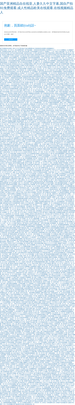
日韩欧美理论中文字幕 (19, 249)
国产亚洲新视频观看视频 (38, 261)
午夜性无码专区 (31, 274)
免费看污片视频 (44, 356)
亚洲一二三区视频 (22, 275)
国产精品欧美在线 (34, 221)
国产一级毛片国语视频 (43, 223)
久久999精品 (34, 59)
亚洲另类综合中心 (59, 360)
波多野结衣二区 (9, 214)
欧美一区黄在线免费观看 (27, 149)
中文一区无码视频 (8, 404)
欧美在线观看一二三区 (53, 291)
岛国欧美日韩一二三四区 (13, 241)
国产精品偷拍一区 (18, 226)
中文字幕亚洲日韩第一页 (46, 252)
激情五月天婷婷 (25, 385)
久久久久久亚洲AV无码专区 (25, 152)
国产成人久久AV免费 (35, 67)
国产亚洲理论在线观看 (6, 313)
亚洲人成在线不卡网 (53, 232)
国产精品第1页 (25, 145)
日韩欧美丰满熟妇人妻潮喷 (7, 333)
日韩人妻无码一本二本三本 (50, 224)
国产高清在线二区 (10, 350)
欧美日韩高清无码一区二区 (15, 158)
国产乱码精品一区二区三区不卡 (50, 170)
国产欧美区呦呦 (13, 394)
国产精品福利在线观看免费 (27, 326)
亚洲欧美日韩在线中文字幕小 (43, 334)
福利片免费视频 (38, 268)
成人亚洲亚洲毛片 (69, 325)
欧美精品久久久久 (51, 50)
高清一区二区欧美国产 (24, 183)
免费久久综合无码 (51, 144)
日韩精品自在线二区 (38, 85)
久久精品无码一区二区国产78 (29, 220)
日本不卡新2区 (54, 305)
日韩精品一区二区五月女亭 (50, 280)
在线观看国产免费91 (35, 266)
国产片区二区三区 (27, 328)
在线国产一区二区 (58, 176)
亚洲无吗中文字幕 (27, 166)
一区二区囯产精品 (45, 57)
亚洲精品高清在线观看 (66, 362)
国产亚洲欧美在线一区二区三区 (47, 167)
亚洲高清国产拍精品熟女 (33, 164)
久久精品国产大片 (12, 180)
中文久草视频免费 (65, 172)
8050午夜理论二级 (20, 333)
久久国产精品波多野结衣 (62, 319)
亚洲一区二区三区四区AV (64, 130)
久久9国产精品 (15, 277)
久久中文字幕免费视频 (42, 274)
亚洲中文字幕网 (50, 119)
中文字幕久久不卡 (68, 384)
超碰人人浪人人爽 (40, 207)
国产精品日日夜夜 (29, 54)
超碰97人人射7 (56, 197)
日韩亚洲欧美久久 (54, 187)
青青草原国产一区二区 (18, 254)
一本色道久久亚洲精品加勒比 (59, 121)
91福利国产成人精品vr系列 (58, 226)
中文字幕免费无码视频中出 (59, 87)
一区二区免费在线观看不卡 (39, 396)
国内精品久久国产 (65, 56)
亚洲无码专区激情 (35, 56)
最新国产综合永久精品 (23, 221)
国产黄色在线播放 (45, 209)
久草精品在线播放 (10, 187)
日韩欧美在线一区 (21, 102)
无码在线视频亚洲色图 (14, 60)
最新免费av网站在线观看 (17, 300)
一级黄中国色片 (25, 237)
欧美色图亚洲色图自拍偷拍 (56, 306)
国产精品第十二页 (38, 299)
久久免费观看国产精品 (15, 385)
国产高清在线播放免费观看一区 (12, 145)
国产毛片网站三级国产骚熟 (46, 398)
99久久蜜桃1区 (6, 289)
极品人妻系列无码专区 (41, 130)
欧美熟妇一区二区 (6, 390)
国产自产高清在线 (69, 125)
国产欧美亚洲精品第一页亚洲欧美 (23, 206)
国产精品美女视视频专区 (6, 139)
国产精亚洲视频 (24, 241)
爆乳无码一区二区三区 (57, 263)
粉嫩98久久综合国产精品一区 (31, 362)
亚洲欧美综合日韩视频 (14, 115)
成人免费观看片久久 (16, 138)
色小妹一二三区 (54, 113)
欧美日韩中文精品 (47, 268)
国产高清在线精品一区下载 (30, 296)
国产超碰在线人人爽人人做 (28, 127)
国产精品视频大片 (63, 189)
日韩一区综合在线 (69, 155)
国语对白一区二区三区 (24, 67)
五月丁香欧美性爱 (33, 232)
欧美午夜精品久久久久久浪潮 (15, 125)
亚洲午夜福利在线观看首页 (16, 280)
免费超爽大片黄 (60, 246)
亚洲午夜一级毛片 (68, 255)
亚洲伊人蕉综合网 (26, 261)
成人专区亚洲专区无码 (69, 133)
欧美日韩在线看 (13, 244)
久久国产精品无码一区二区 (51, 108)
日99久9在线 (35, 263)
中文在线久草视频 (30, 141)
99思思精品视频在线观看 (41, 347)
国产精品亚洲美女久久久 (40, 279)
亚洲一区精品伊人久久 (30, 272)
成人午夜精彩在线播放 (64, 379)
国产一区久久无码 (58, 200)
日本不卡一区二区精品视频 (43, 387)
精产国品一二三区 (37, 204)
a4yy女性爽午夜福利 (13, 232)
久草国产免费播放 (9, 217)
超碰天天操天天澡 (28, 257)
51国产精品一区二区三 (54, 172)
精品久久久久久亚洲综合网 (60, 215)
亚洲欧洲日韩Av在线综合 (35, 241)
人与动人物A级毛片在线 (10, 291)
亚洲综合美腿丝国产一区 (52, 373)
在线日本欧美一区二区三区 (10, 152)
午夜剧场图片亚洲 (27, 118)
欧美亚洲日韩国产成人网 (30, 217)
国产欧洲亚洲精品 (50, 77)
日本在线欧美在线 (9, 339)
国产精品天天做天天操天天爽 (42, 255)
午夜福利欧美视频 (18, 288)
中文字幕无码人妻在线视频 (65, 221)
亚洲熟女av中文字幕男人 (57, 186)
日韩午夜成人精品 (30, 309)
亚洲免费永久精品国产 (6, 360)
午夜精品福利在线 (19, 339)
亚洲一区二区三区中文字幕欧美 (17, 207)
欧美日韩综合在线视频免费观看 (10, 88)
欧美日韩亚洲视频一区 (27, 108)
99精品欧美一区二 (19, 316)
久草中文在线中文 (40, 319)
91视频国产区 (14, 364)
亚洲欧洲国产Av (4, 251)
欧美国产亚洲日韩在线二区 (7, 136)
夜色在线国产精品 (63, 305)
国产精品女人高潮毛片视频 (30, 223)
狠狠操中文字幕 (27, 138)
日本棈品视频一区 (23, 283)
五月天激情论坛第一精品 (39, 206)
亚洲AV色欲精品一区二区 (25, 88)
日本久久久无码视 (47, 382)
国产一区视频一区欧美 (52, 64)
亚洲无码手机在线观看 (8, 316)
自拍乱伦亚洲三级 (55, 269)
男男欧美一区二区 (55, 96)
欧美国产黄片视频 (49, 391)
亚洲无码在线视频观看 (34, 57)
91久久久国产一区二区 (29, 133)
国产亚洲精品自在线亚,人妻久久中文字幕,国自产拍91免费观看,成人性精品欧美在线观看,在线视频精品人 (36, 8)
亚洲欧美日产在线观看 (56, 255)
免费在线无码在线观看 (10, 190)
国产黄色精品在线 (35, 132)
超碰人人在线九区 (45, 248)
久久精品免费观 (4, 135)
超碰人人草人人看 (11, 98)
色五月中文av (58, 391)
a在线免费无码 (42, 81)
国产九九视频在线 (50, 385)
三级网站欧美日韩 (50, 115)
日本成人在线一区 (7, 303)
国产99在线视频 (39, 399)
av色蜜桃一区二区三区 (8, 212)
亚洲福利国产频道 (7, 371)
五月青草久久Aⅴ (27, 195)
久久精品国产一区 (34, 237)
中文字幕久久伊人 (13, 135)
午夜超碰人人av (32, 283)
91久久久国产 (9, 226)
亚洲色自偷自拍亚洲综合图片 (45, 351)
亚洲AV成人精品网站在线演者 (61, 398)
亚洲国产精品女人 (9, 308)
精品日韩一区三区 (50, 94)
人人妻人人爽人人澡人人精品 (37, 136)
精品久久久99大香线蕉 (45, 263)
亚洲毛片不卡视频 (20, 141)
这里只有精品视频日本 (6, 144)
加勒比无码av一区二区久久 (7, 50)
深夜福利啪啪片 (49, 141)
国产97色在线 (17, 139)
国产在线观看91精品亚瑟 (41, 271)
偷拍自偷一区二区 (27, 200)
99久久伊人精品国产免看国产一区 (15, 161)
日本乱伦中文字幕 (19, 54)
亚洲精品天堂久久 (50, 333)
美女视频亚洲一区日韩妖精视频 (31, 360)
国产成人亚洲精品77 (61, 198)
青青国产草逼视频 (63, 163)
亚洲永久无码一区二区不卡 (28, 354)
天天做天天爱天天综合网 (33, 303)
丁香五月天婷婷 (55, 362)
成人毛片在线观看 (69, 138)
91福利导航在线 (36, 107)
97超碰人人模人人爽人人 (52, 283)
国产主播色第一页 (35, 305)
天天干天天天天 (32, 394)
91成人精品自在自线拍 (51, 54)
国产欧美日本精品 (46, 76)
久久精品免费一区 (68, 176)
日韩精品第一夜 (58, 323)
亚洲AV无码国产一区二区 (24, 116)
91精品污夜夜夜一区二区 (26, 84)
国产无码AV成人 (39, 90)
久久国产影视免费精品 (15, 294)
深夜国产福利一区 (10, 268)
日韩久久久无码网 (48, 142)
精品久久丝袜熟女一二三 (49, 105)
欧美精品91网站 (14, 68)
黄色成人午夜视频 (67, 391)
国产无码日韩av (30, 207)
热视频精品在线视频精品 (48, 98)
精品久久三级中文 (56, 343)
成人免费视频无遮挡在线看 (51, 390)
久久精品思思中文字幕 (10, 70)
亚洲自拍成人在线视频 (46, 79)
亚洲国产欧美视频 (37, 87)
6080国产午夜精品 (5, 364)
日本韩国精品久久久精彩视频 (66, 173)
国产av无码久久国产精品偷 (37, 240)
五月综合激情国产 (15, 56)
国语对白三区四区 (27, 396)
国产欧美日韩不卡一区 (18, 144)
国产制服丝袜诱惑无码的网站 (13, 285)
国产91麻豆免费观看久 (55, 356)
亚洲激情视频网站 (57, 71)
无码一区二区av (57, 85)
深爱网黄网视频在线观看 (9, 402)
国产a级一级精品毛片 (52, 193)
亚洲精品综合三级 (29, 161)
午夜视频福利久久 (62, 320)
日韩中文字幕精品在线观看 (40, 172)
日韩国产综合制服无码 (62, 402)
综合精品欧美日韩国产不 (64, 280)
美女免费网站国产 (19, 50)
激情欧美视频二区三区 (24, 59)
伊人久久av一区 (40, 244)
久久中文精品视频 (19, 217)
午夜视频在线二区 (17, 360)
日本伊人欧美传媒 (19, 398)
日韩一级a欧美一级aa (65, 67)
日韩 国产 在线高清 (38, 158)
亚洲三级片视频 (32, 229)
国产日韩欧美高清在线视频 (41, 257)
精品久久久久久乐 (24, 81)
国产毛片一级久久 (41, 330)
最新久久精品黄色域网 (56, 184)
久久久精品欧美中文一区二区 (30, 155)
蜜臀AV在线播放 (53, 257)
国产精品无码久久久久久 (29, 238)
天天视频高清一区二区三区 (62, 204)
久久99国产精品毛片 (16, 223)
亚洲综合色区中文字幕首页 (46, 82)
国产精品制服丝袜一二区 (61, 107)
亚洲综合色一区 (13, 204)
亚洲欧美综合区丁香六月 (24, 107)
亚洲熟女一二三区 (49, 51)
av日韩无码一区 (65, 348)
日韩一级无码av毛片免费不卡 (60, 268)
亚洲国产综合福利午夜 (31, 322)
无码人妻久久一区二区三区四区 (8, 175)
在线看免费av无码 (43, 232)
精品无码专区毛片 (63, 158)
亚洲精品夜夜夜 (34, 145)
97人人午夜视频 (29, 268)
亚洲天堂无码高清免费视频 (15, 328)
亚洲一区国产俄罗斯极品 (61, 91)
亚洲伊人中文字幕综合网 (27, 203)
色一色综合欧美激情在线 (18, 167)
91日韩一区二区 (15, 305)
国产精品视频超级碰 (22, 224)
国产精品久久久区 (10, 192)
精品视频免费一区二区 (23, 121)
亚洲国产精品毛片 (6, 323)
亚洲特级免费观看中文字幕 (16, 257)
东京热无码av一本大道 (66, 393)
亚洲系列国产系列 (49, 260)
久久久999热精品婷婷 (67, 275)
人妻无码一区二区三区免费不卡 (32, 125)
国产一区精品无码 (15, 210)
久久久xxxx (51, 337)
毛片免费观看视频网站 (39, 91)
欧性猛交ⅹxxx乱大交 (17, 64)
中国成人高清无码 (36, 116)
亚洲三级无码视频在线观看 (29, 139)
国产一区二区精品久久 (68, 57)
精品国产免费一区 (46, 186)
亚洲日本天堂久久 (30, 190)
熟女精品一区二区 (68, 326)
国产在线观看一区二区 (40, 84)
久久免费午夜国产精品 (17, 87)
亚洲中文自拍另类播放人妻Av (55, 145)
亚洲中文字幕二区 (43, 265)
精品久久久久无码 (9, 181)
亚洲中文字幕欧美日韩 (24, 184)
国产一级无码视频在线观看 (58, 248)
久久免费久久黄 (46, 371)
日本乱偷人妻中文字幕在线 (52, 214)
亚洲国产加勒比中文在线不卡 (39, 189)
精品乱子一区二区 (31, 235)
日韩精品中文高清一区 (36, 105)
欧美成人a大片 (32, 297)
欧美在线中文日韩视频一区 (56, 237)
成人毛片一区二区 (42, 68)
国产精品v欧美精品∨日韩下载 (13, 71)
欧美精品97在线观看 (46, 197)
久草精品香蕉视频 (41, 139)
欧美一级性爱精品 (37, 210)
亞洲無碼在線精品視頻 (61, 119)
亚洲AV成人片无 (18, 111)
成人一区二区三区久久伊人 (53, 217)
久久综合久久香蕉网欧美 (54, 322)
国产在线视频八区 (45, 180)
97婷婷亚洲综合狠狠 (34, 197)
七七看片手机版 (39, 254)
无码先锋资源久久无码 (38, 200)
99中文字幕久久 (60, 261)
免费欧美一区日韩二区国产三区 (35, 323)
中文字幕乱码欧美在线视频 (64, 159)
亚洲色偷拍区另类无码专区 (60, 203)
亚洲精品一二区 (58, 394)
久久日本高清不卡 (17, 113)
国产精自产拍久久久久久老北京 (41, 150)
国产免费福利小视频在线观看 (42, 149)
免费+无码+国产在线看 (39, 64)
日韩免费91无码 (51, 402)
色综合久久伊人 (21, 190)
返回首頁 (11, 39)
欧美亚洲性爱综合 (54, 309)
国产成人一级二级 (4, 104)
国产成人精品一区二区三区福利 (32, 186)
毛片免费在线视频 (35, 231)
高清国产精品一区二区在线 (26, 279)
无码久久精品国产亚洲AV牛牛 (44, 286)
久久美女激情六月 (18, 311)
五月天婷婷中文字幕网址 (41, 326)
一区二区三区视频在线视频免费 (50, 102)
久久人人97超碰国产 (48, 251)
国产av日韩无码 (18, 181)
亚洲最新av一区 (23, 388)
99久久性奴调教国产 (51, 330)
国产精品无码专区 (59, 141)
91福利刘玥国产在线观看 (47, 138)
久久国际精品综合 (12, 62)
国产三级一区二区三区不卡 (42, 163)
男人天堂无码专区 (27, 172)
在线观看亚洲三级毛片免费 (25, 364)
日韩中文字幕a (19, 192)
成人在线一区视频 (36, 277)
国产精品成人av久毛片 (62, 218)
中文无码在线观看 (51, 159)
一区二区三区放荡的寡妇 (48, 218)
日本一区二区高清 (54, 190)
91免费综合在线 (6, 87)
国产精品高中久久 (58, 142)
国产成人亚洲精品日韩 (16, 306)
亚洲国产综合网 (24, 65)
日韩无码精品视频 (38, 243)
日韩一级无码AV (42, 198)
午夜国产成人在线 (49, 178)
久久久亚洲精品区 (45, 305)
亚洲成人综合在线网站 (59, 299)
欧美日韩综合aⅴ (33, 198)
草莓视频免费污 (59, 231)
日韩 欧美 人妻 (40, 192)
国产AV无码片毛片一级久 (15, 393)
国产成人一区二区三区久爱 (11, 124)
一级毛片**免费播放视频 (8, 309)
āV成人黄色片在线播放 (30, 192)
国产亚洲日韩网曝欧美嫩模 (9, 121)
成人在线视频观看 (22, 57)
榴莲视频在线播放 (68, 237)
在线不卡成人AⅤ (39, 391)
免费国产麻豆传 (46, 227)
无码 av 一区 (36, 152)
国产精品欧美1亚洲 (65, 136)
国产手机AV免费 (27, 308)
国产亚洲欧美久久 (51, 195)
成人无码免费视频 (27, 158)
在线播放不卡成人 (32, 68)
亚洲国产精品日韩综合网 (18, 101)
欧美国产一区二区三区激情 (27, 73)
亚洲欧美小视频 (57, 234)
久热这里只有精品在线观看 (22, 136)
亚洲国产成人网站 (42, 296)
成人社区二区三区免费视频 (14, 220)
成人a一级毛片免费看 (62, 116)
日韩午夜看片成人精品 (50, 399)
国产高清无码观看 (67, 111)
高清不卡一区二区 (11, 374)
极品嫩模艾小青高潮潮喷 (10, 85)
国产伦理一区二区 (17, 351)
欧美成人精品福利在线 (62, 68)
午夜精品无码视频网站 (17, 401)
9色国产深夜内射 (55, 387)
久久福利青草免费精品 (63, 192)
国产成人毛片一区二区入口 (42, 345)
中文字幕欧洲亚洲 (41, 300)
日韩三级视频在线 (16, 396)
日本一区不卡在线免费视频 (10, 275)
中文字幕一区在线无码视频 (49, 116)
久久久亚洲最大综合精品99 (24, 374)
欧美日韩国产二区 (64, 266)
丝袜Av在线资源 (11, 141)
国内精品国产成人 (18, 74)
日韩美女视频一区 (52, 342)
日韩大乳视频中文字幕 (16, 340)
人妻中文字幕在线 (12, 258)
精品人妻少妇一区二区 (8, 274)
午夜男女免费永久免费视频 (14, 193)
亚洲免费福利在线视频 (49, 62)
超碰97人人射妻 (43, 337)
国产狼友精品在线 (13, 81)
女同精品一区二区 (67, 241)
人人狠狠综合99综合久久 (16, 186)
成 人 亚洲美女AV (35, 246)
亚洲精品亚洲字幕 (63, 181)
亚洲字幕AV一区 (57, 282)
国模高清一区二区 (55, 285)
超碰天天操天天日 (25, 122)
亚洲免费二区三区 (35, 184)
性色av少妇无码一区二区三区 (35, 147)
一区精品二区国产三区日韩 (48, 107)
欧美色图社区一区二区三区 (64, 195)
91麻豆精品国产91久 (56, 57)
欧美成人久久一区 (44, 221)
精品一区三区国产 (37, 308)
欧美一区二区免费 (7, 142)
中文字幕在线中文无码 (66, 373)
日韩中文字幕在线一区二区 (12, 248)
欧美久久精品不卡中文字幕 (36, 260)
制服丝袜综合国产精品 (8, 176)
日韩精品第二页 (33, 104)
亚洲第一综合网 (48, 85)
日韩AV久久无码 (51, 68)
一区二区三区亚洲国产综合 (25, 204)
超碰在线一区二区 (58, 82)
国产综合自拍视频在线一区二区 (40, 306)
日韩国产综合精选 (24, 305)
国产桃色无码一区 (38, 390)
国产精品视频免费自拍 (60, 178)
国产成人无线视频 (11, 348)
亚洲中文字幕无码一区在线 (25, 85)
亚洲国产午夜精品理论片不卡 (30, 340)
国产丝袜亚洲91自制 (26, 282)
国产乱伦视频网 (13, 183)
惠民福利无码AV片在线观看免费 (11, 203)
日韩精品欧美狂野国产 (49, 331)
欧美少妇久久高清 (59, 125)
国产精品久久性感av (17, 255)
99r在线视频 (8, 159)
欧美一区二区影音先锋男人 (17, 365)
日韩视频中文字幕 (42, 370)
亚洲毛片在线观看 (44, 187)
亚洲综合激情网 (41, 283)
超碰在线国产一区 (51, 166)
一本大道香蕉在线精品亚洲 (27, 336)
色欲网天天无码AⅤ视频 (16, 362)
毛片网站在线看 (8, 322)
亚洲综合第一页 (43, 145)
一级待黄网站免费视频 (42, 101)
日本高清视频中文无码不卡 (37, 51)
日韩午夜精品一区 (37, 234)
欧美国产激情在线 (21, 227)
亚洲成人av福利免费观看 (61, 93)
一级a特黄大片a (23, 135)
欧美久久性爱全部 (57, 210)
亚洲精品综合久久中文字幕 (65, 339)
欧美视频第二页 (54, 223)
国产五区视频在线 (11, 102)
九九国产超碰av (6, 99)
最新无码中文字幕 (16, 325)
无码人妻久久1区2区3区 (54, 274)
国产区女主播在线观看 (23, 343)
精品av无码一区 (24, 173)
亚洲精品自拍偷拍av (37, 251)
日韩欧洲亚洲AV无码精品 (57, 164)
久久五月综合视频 (29, 254)
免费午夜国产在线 (45, 292)
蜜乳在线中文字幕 (69, 251)
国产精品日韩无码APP (57, 122)
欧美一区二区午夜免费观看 (47, 231)
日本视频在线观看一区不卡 (25, 367)
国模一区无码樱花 (50, 261)
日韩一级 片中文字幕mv (20, 212)
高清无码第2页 (6, 362)
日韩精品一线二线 (43, 340)
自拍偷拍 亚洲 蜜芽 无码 (53, 238)
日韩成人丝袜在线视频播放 (35, 224)
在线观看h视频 (52, 296)
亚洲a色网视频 (54, 379)
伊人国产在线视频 (61, 105)
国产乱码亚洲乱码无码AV (45, 71)
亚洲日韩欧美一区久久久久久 (21, 170)
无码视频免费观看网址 (63, 224)
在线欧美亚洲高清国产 (10, 231)
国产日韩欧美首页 (7, 265)
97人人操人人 (68, 381)
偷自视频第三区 (68, 235)
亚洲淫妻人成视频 (12, 93)
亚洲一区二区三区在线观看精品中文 (52, 241)
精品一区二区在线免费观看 (34, 227)
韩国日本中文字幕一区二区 (11, 317)
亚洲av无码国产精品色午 (51, 240)
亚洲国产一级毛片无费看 (67, 169)
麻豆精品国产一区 (26, 94)
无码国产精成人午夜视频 (61, 110)
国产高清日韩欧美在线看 (16, 53)
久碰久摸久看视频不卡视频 (55, 133)
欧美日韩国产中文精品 (14, 132)
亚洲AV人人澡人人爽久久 (50, 339)
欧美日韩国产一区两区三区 (53, 206)
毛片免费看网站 (52, 60)
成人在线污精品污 (15, 353)
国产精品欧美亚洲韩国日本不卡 (26, 130)
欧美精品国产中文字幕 (57, 235)
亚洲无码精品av (53, 288)
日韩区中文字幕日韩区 (50, 365)
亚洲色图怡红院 (44, 237)
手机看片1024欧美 (50, 74)
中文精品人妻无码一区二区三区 (50, 67)
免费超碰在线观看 (51, 65)
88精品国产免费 (33, 357)
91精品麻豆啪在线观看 (33, 252)
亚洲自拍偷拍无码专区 (18, 201)
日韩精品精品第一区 (17, 118)
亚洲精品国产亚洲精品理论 (35, 382)
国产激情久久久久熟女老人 (26, 377)
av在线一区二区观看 (53, 279)
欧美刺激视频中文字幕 (61, 333)
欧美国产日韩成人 (48, 323)
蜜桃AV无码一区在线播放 (30, 111)
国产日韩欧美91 (40, 127)
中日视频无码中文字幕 (25, 128)
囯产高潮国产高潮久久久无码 (52, 169)
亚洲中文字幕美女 (9, 111)
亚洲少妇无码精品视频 (64, 390)
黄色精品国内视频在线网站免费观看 (31, 76)
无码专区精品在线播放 (14, 336)
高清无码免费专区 (10, 399)
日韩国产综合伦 (60, 65)
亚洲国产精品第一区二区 (31, 82)
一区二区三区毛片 (52, 73)
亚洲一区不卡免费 (52, 289)
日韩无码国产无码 (29, 347)
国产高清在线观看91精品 (9, 337)
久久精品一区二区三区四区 (9, 221)
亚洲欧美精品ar (6, 300)
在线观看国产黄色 (36, 98)
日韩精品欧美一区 (55, 292)
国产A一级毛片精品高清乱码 (58, 180)
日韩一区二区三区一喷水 (39, 166)
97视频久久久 (53, 150)
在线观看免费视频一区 (21, 215)
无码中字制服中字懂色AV (6, 288)
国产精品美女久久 (22, 382)
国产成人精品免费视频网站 (58, 153)
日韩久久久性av (49, 200)
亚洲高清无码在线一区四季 (18, 286)
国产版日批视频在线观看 (62, 167)
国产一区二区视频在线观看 (53, 314)
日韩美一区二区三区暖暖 (31, 201)
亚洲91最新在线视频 (16, 155)
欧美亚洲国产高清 (12, 67)
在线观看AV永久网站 (38, 74)
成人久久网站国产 (10, 370)
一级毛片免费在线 (60, 62)
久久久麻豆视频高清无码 (52, 300)
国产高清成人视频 (68, 184)
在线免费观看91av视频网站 (45, 368)
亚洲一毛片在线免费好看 (53, 272)
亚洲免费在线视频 (34, 379)
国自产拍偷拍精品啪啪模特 (28, 353)
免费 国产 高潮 (26, 105)
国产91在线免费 (55, 266)
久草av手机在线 (47, 343)
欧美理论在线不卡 (45, 153)
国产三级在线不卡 (62, 364)
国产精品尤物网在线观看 (65, 309)
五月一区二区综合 (38, 294)
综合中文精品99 (20, 268)
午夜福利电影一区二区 (43, 70)
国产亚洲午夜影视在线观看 (64, 54)
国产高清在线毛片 (37, 128)
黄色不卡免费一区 (29, 163)
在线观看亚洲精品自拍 (44, 201)
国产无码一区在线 (16, 51)
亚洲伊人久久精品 (35, 122)
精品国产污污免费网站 (40, 317)
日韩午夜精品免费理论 (59, 118)
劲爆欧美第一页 (47, 308)
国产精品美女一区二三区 (31, 398)
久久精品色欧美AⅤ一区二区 (39, 193)
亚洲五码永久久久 (69, 164)
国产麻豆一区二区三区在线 (37, 115)
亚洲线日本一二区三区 (10, 334)
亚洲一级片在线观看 (65, 291)
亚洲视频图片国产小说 (43, 111)
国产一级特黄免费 (29, 345)
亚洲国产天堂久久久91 (65, 81)
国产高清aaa (41, 217)
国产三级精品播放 (50, 353)
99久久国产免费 (56, 376)
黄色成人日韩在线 (21, 209)
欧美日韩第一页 (17, 105)
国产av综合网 (25, 51)
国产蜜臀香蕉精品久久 (15, 108)
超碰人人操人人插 (61, 399)
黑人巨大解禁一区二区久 (67, 249)
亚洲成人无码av (51, 357)
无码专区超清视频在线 (59, 252)
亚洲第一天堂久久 (32, 265)
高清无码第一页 (48, 118)
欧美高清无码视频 (55, 149)
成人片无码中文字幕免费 (53, 393)
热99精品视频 (5, 246)
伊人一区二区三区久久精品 (60, 368)
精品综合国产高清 (12, 116)
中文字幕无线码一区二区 (10, 367)
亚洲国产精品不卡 (41, 350)
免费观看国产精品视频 (27, 119)
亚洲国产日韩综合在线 (46, 132)
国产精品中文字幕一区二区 (51, 258)
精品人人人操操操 (14, 376)
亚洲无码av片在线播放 (59, 277)
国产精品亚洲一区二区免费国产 (30, 71)
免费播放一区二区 (55, 311)
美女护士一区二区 (6, 119)
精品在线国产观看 (61, 365)
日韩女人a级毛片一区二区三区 (34, 371)
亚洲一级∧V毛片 (14, 128)
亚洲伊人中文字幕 (52, 161)
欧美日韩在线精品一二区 (17, 156)
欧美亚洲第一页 (20, 350)
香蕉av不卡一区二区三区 (55, 345)
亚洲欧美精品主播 (31, 286)
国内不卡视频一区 (47, 282)
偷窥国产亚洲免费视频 (44, 155)
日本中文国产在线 (39, 169)
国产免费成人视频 (36, 302)
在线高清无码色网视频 (26, 60)
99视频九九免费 (8, 249)
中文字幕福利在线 (43, 322)
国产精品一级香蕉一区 (19, 142)
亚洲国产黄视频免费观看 (57, 209)
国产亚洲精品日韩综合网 (6, 170)
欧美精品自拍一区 (63, 240)
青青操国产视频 (20, 330)
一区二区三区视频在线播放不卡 (25, 402)
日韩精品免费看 (16, 119)
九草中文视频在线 (28, 181)
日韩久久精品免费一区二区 (62, 51)
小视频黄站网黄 (38, 203)
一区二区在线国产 (50, 91)
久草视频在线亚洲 (45, 122)
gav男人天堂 (70, 396)
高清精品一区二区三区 (32, 167)
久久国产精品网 (27, 401)
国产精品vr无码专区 (14, 299)
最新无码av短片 (21, 334)
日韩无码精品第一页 (54, 99)
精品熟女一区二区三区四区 (12, 173)
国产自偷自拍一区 (34, 121)
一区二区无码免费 (69, 331)
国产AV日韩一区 (46, 266)
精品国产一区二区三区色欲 (53, 348)
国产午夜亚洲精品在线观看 (24, 98)
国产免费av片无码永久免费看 (59, 334)
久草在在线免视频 (62, 342)
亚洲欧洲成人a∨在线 (30, 330)
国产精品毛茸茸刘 (37, 280)
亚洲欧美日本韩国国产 (51, 192)
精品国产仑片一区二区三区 (66, 279)
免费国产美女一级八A (48, 204)
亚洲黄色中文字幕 (62, 257)
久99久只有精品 (65, 340)
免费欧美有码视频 (59, 138)
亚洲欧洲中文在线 (41, 297)
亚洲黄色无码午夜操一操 (67, 135)
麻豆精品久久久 (7, 271)
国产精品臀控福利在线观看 (32, 79)
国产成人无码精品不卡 (11, 314)
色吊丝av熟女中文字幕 (67, 206)
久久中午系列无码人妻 (19, 371)
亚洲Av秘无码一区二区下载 (66, 108)
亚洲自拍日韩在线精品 (40, 50)
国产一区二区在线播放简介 (15, 195)
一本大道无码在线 (15, 84)
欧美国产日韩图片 (65, 139)
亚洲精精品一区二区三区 (9, 209)
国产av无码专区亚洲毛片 (16, 91)
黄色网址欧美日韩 (62, 73)
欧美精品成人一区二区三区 (67, 359)
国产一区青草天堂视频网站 (44, 313)
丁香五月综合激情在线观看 (7, 215)
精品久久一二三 (30, 142)
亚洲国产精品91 (28, 381)
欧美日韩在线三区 (39, 214)
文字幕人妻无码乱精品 (39, 53)
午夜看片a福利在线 (5, 156)
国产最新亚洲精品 (12, 234)
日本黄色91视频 (11, 330)
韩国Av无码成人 (60, 128)
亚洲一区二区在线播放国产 (58, 201)
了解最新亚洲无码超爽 (16, 77)
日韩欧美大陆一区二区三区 (56, 220)
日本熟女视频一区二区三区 (57, 325)
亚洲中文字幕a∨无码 (7, 296)
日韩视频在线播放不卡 (66, 99)
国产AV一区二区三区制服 (13, 357)
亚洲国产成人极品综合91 (41, 99)
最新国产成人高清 (4, 326)
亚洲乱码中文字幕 (59, 251)
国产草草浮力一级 (21, 387)
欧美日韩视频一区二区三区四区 (45, 229)
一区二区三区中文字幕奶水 (24, 189)
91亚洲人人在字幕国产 (49, 88)
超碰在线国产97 (39, 142)
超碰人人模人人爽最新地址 (67, 102)
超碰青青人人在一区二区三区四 (37, 65)
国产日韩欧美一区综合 (27, 294)
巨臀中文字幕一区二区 (28, 90)
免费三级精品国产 (61, 175)
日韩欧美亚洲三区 (22, 229)
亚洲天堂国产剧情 (26, 302)
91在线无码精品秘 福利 (39, 119)
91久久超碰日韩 (24, 104)
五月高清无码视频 (65, 292)
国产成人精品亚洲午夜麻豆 (25, 62)
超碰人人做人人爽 (37, 331)
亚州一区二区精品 (45, 285)
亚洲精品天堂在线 (21, 153)
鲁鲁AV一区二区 (45, 269)
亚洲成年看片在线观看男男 (65, 156)
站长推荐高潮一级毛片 (11, 107)
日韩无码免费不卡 (64, 350)
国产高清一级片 (23, 232)
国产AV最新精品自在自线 (47, 93)
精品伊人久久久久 (17, 313)
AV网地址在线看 (48, 294)
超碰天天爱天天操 (63, 70)
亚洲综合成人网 (40, 175)
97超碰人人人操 (27, 251)
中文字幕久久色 (21, 337)
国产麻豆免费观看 (50, 319)
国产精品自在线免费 (37, 401)
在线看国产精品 (28, 280)
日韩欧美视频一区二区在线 (54, 316)
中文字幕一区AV (13, 59)
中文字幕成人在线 (6, 218)
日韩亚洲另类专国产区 (33, 376)
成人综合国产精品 (28, 243)
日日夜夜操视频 (18, 308)
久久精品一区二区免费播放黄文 (29, 368)
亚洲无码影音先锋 (56, 76)
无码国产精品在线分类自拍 (14, 354)
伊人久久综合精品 (12, 382)
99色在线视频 (22, 68)
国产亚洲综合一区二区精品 (40, 60)
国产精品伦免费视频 (58, 294)
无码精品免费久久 (23, 297)
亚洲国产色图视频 (63, 150)
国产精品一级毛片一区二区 (67, 214)
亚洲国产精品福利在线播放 (12, 65)
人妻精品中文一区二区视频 (51, 173)
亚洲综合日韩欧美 (40, 77)
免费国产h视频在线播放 (16, 238)
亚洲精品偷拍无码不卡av (33, 215)
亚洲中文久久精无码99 (50, 328)
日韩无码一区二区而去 (40, 402)
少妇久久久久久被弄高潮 (34, 388)
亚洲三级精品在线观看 (12, 297)
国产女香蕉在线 (58, 384)
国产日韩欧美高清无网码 (61, 229)
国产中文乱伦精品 (44, 379)
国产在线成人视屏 (45, 184)
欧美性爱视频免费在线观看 (21, 198)
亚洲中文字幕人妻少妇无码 (11, 147)
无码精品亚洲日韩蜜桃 (11, 184)
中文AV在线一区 (33, 81)
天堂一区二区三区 (16, 218)
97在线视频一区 (28, 331)
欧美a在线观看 (14, 269)
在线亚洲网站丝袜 (28, 288)
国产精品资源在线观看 (15, 94)
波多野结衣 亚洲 (40, 141)
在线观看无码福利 (6, 51)
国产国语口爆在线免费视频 (28, 110)
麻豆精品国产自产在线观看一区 (45, 394)
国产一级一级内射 (15, 292)
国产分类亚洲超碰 (41, 316)
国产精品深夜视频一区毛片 (51, 181)
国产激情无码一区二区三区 (25, 234)
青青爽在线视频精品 (10, 387)
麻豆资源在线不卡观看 (65, 193)
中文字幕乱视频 (12, 153)
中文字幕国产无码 (68, 142)
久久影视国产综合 (45, 164)
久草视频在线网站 (28, 64)
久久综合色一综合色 (53, 271)
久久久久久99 (23, 376)
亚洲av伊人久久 (30, 399)
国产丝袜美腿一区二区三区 (37, 320)
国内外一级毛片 (36, 138)
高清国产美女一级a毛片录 (10, 379)
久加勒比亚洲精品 (31, 70)
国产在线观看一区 (16, 99)
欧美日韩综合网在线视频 (9, 227)
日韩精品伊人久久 (4, 84)
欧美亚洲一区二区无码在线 (20, 265)
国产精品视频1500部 (65, 271)
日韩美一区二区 (59, 381)
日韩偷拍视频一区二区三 (14, 261)
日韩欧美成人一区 (4, 166)
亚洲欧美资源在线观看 (63, 60)
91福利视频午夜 (64, 187)
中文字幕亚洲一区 (21, 70)
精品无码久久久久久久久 (58, 308)
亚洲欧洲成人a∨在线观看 (43, 235)
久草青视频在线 (38, 377)
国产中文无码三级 (57, 377)
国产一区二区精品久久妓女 (55, 59)
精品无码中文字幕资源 (20, 176)
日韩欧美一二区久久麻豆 (34, 269)
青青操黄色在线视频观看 (51, 244)
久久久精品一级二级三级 (57, 155)
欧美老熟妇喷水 (44, 303)
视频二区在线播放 (11, 240)
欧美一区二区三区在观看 (67, 197)
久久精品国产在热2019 (54, 367)
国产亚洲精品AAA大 (15, 246)
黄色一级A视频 (54, 163)
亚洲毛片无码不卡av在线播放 (15, 243)
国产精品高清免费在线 (60, 260)
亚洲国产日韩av (23, 269)
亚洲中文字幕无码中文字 (6, 198)
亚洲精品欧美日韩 (46, 374)
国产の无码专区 (30, 271)
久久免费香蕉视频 (25, 246)
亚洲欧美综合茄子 (25, 132)
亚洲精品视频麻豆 (16, 76)
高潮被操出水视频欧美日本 (47, 360)
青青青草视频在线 (27, 150)
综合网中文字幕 (6, 155)
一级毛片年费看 (21, 175)
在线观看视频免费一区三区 (49, 388)
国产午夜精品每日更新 (6, 149)
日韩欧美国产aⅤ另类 (50, 175)
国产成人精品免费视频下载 (14, 359)
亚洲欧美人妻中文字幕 (67, 285)
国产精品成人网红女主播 (23, 240)
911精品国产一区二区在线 (53, 139)
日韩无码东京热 (11, 272)
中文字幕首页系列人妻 (23, 379)
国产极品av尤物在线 (13, 263)
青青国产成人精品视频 (16, 166)
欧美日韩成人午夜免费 (45, 121)
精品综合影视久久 (15, 104)
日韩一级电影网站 (11, 189)
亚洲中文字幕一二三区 (39, 381)
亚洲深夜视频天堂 (35, 248)
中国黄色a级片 (59, 77)
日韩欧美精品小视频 (15, 178)
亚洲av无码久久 (28, 91)
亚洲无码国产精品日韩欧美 (42, 113)
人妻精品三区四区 (62, 330)
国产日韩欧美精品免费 (61, 115)
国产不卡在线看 (12, 224)
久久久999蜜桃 (68, 77)
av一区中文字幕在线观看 (13, 368)
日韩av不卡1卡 (4, 110)
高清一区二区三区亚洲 (26, 210)
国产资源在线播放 (54, 359)
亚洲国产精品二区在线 (54, 340)
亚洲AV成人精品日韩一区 (54, 265)
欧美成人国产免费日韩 (59, 382)
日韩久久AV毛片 (18, 296)
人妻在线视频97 (46, 96)
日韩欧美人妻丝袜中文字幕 (30, 313)
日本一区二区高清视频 (52, 317)
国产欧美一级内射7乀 (45, 362)
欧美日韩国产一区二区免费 (60, 132)
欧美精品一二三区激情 (41, 161)
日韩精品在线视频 (16, 391)
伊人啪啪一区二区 (37, 62)
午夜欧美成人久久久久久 (47, 125)
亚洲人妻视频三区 (53, 130)
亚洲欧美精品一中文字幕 (65, 113)
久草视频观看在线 (61, 207)
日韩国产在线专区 (46, 302)
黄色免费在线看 (65, 376)
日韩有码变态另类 (31, 159)
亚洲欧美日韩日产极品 (29, 77)
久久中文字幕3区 (12, 343)
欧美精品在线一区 (42, 59)
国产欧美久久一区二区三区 (7, 398)
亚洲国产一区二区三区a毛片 (15, 169)
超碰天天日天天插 (31, 101)
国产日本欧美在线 (7, 105)
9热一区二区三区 (40, 353)
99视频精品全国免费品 (34, 93)
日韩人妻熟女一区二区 (24, 180)
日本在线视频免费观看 (61, 152)
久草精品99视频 (59, 84)
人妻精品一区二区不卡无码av (17, 319)
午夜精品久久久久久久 (47, 215)
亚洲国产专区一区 (35, 180)
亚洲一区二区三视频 (28, 255)
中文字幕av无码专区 (5, 127)
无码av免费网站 (13, 57)
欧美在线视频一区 (48, 234)
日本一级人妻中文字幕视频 (19, 323)
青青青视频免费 (8, 74)
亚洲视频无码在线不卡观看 (53, 136)
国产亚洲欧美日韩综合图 (26, 299)
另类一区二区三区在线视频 (50, 158)
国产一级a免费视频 (38, 118)
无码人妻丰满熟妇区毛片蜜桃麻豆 (37, 275)
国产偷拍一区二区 (66, 356)
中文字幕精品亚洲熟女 (14, 110)
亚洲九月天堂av (48, 401)
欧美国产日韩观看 (61, 296)
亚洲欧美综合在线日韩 (41, 133)
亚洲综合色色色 (50, 110)
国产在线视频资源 (64, 190)
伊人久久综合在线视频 (43, 156)
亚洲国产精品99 (59, 331)
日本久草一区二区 (63, 104)
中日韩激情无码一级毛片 (43, 135)
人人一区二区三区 (37, 88)
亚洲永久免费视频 (62, 396)
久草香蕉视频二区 (25, 115)
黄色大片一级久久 (32, 342)
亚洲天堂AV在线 (55, 371)
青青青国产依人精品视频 (13, 237)
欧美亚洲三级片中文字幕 (42, 309)
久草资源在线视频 (30, 333)
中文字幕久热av (39, 365)
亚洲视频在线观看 (61, 212)
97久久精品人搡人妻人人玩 (51, 90)
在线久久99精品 (64, 232)
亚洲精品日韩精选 (64, 258)
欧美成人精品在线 (41, 238)
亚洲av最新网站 (48, 299)
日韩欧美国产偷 (20, 272)
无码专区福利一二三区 (38, 124)
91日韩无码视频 (49, 183)
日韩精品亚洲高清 (22, 394)
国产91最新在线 (7, 235)
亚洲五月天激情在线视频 (22, 370)
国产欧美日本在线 (6, 64)
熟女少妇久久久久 (67, 79)
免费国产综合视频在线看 (19, 159)
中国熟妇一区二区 (48, 203)
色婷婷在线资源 (16, 149)
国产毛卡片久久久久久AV (38, 94)
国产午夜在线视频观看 (35, 170)
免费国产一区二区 (63, 317)
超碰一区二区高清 (17, 172)
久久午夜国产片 (70, 286)
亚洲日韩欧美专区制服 (8, 345)
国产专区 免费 (24, 357)
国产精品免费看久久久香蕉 (11, 377)
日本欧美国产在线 (17, 200)
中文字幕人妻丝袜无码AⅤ (37, 178)
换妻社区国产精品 (60, 53)
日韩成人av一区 (6, 305)
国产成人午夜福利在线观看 (53, 275)
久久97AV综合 (53, 156)
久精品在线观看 (68, 200)
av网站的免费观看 (67, 71)
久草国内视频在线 (40, 333)
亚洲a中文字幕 (62, 347)
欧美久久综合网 (37, 96)
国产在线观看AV (31, 387)
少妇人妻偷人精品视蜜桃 (42, 190)
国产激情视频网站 (47, 377)
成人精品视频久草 (69, 209)
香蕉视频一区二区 (19, 79)
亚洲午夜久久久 (64, 170)
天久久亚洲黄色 (39, 339)
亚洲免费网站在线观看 (33, 356)
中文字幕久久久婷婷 (57, 302)
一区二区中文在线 (65, 371)
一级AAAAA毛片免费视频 (23, 266)
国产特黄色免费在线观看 (13, 96)
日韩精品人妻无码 (29, 214)
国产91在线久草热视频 (62, 144)
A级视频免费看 (50, 84)
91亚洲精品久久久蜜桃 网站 (30, 351)
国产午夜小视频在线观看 (50, 147)
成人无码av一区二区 (69, 82)
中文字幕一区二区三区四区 (48, 246)
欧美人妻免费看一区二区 (33, 209)
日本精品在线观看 (65, 367)
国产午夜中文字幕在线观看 (40, 367)
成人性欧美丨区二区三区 (58, 313)
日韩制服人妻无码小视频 (25, 124)
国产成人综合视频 (21, 384)
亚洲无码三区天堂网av (13, 260)
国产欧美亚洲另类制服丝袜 (43, 249)
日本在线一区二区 (12, 130)
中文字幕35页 (53, 336)
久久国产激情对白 (16, 302)
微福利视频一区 (37, 218)
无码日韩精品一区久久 (21, 342)
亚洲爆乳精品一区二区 (18, 390)
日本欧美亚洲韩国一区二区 (26, 317)
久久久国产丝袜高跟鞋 (45, 376)
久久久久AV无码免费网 (36, 343)
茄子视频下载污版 (21, 164)
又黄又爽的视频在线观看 (60, 183)
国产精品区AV (3, 130)
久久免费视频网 (23, 147)
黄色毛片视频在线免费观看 (50, 364)
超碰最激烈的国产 (55, 135)
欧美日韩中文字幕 (43, 104)
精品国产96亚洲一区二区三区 (32, 311)
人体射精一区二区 (30, 319)
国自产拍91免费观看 (43, 220)
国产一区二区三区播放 (33, 187)
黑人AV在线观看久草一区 (42, 354)
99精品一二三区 (51, 198)
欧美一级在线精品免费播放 (10, 283)
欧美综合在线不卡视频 (62, 88)
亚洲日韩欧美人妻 (60, 74)
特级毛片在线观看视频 (41, 73)
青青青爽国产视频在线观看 (41, 288)
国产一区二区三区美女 (33, 384)
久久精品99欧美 (68, 351)
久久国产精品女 (22, 244)
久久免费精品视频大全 (14, 73)
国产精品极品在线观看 (43, 325)
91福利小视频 (7, 118)
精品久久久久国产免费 (16, 90)
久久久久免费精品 (61, 50)
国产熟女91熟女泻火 (38, 328)
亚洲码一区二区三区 (27, 218)
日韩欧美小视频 (42, 357)
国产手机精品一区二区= (9, 266)
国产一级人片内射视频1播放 (34, 102)
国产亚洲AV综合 (39, 258)
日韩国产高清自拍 (30, 249)
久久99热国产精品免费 (33, 176)
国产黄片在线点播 (22, 93)
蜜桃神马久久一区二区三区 (42, 359)
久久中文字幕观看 (55, 56)
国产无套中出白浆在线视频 (30, 393)
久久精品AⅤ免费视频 (47, 277)
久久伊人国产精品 (59, 337)
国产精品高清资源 (55, 354)
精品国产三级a (33, 370)
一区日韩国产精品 (42, 289)
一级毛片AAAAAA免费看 (19, 303)
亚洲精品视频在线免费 (14, 320)
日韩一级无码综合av (21, 187)
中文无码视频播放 (60, 94)
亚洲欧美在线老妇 (69, 128)
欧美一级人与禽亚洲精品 (11, 279)
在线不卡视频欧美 (66, 101)
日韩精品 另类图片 (26, 285)
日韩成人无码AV (64, 354)
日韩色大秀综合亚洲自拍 (63, 328)
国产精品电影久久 (6, 255)
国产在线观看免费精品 (29, 226)
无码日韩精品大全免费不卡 (38, 348)
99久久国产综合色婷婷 (11, 229)
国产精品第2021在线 (18, 404)
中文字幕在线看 (6, 401)
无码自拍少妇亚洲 (38, 181)
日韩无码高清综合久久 (18, 347)
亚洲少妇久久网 (53, 70)
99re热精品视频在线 (51, 207)
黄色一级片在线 (26, 178)
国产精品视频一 (29, 50)
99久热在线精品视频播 (55, 101)
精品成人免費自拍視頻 (8, 54)
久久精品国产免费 (41, 159)
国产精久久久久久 (16, 127)
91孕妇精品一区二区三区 (15, 251)
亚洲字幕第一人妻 (65, 96)
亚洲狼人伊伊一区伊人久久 (56, 326)
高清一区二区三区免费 (53, 81)
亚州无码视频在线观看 (18, 163)
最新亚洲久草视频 (11, 373)
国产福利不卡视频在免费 (48, 212)
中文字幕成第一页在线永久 (36, 173)
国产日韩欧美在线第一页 (48, 128)
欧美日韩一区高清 (24, 197)
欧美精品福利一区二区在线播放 (66, 147)
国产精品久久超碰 (65, 297)
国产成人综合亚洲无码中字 (19, 235)
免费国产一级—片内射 (40, 144)
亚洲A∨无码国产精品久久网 (29, 325)
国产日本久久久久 (24, 260)
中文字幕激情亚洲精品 (40, 314)
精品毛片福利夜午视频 (53, 350)
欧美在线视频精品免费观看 (58, 227)
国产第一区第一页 (61, 388)
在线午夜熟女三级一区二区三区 (25, 291)
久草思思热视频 (36, 285)
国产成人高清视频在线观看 (15, 150)
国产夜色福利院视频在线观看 (51, 254)
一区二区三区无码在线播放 (9, 384)
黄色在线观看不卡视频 (40, 291)
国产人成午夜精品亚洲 (21, 252)
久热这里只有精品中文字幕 (35, 212)
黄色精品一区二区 (63, 223)
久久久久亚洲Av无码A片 (27, 359)
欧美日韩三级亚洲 (25, 248)
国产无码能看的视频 (64, 64)
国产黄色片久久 (4, 59)
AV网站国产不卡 (12, 164)
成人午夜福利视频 (6, 325)
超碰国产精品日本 (38, 364)
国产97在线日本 (65, 149)
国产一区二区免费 (40, 110)
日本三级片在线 (66, 76)
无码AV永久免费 (32, 135)
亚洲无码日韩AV (28, 53)
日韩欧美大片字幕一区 (56, 111)
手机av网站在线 (29, 144)
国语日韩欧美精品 (50, 53)
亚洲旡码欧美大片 (39, 54)
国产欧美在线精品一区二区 (63, 385)
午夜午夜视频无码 (62, 289)
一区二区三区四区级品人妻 (64, 127)
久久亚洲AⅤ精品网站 (29, 300)
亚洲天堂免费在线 (37, 282)
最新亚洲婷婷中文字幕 (14, 122)
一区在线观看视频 (20, 309)
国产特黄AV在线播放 (65, 124)
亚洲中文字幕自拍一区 (65, 90)
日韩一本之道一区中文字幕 (47, 152)
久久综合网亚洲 (66, 374)
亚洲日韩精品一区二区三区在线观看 (12, 133)
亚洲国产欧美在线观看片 (23, 231)
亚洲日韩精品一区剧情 (20, 274)
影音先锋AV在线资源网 (62, 166)
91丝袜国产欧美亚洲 (28, 169)
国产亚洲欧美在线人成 (31, 289)
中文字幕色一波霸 (6, 254)
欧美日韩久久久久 (26, 193)
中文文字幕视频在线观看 (45, 176)
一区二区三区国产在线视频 (63, 353)
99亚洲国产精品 (27, 87)
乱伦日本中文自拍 (47, 210)
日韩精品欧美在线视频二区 (7, 252)
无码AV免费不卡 (7, 200)
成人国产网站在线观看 (51, 320)
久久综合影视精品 (64, 283)
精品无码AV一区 (68, 231)
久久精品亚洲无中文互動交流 (25, 314)
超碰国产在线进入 (62, 243)
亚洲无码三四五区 (9, 206)
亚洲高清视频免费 (53, 347)
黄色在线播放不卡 (64, 300)
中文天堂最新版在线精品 (33, 153)
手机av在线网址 (7, 347)
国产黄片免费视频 (31, 175)
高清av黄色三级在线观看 (28, 391)
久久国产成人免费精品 (12, 197)
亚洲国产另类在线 (45, 56)
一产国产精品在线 (36, 374)
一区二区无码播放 (42, 342)
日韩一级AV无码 (47, 87)
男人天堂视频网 (31, 244)
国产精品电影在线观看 (26, 96)
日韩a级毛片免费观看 (25, 277)
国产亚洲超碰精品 (15, 326)
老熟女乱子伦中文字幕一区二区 (57, 303)
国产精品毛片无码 (25, 56)
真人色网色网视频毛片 (61, 98)
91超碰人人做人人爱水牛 (27, 99)
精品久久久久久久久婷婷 (50, 243)
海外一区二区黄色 (38, 108)
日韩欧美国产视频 (57, 79)
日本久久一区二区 (25, 320)
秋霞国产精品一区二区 (25, 263)
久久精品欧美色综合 (53, 189)
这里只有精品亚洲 (20, 399)
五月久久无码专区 (28, 74)
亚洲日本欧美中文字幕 (18, 82)
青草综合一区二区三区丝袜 (52, 124)
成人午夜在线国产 (6, 396)
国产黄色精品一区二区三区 (65, 161)
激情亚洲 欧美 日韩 (68, 59)
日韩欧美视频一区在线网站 (43, 226)
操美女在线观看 (53, 221)
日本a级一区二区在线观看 (23, 348)
